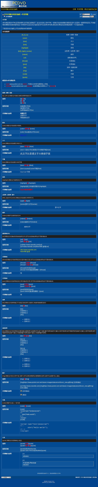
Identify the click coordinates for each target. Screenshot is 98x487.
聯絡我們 (78, 479)
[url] (25, 58)
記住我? (93, 14)
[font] (25, 44)
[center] (29, 51)
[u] (27, 35)
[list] (25, 67)
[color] (25, 38)
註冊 (74, 9)
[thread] (24, 61)
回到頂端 (94, 479)
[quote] (25, 77)
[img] (25, 71)
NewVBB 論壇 (25, 251)
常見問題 (80, 9)
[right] (24, 51)
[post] (25, 64)
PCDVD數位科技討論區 (9, 9)
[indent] (24, 54)
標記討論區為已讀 (90, 9)
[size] (25, 41)
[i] (24, 35)
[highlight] (25, 48)
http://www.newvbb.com (28, 250)
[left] (19, 51)
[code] (25, 74)
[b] (22, 35)
